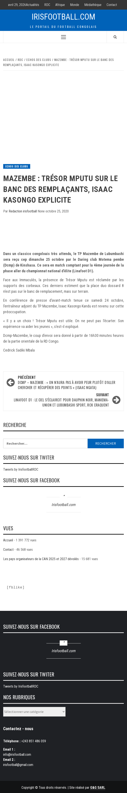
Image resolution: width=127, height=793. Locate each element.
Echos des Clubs (16, 166)
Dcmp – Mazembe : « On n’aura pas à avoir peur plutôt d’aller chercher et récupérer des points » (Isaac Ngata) (67, 382)
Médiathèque (92, 5)
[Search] (115, 36)
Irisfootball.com (63, 17)
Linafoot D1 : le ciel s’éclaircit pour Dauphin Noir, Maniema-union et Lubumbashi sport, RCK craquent (59, 400)
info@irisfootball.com (17, 755)
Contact (112, 5)
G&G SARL (97, 788)
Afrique (60, 5)
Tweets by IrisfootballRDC (20, 469)
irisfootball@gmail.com (18, 765)
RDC (47, 5)
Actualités (32, 5)
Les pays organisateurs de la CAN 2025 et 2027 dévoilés (41, 559)
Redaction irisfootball (23, 211)
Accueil (8, 540)
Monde (74, 5)
